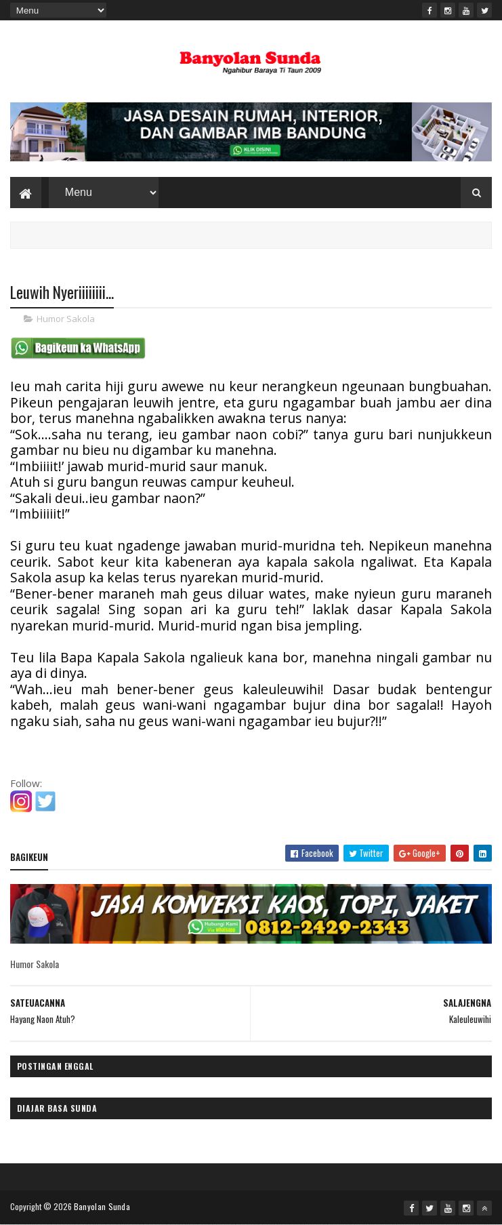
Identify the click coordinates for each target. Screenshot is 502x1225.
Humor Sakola (66, 319)
